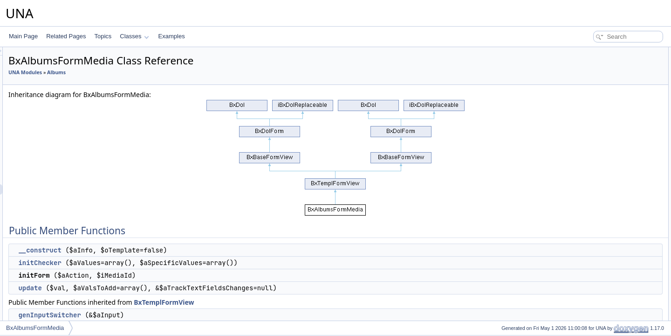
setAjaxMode (591, 155)
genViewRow (591, 288)
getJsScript (588, 237)
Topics (102, 36)
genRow (585, 268)
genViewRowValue (598, 319)
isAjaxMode (589, 165)
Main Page (23, 36)
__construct (156, 250)
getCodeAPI (590, 206)
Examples (171, 36)
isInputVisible (591, 278)
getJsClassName (596, 216)
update (146, 288)
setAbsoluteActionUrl (600, 185)
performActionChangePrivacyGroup (619, 124)
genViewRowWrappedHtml (608, 309)
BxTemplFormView (280, 302)
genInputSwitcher (166, 315)
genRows (586, 257)
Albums (173, 72)
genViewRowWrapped (602, 298)
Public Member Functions (598, 52)
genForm (586, 247)
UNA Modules (141, 72)
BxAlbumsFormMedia (35, 327)
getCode (585, 196)
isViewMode (589, 175)
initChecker (156, 263)
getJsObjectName (597, 227)
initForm (585, 83)
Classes (134, 36)
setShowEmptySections (604, 144)
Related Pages (66, 36)
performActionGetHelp (602, 114)
